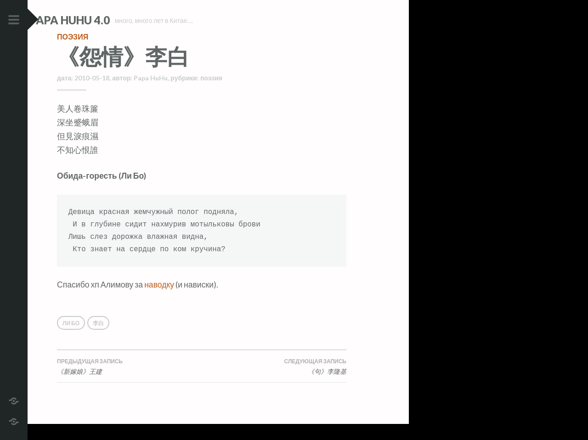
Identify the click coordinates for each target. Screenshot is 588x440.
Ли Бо (70, 339)
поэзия (72, 52)
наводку (159, 300)
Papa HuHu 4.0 (97, 20)
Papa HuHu (151, 94)
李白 (98, 339)
